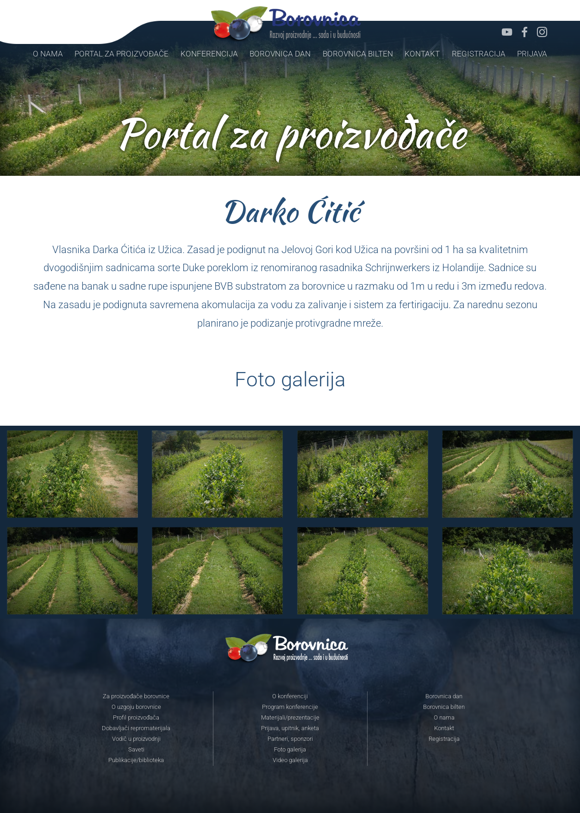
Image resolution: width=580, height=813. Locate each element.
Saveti (136, 749)
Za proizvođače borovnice (136, 696)
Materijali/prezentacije (290, 717)
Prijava (532, 53)
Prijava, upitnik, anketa (290, 728)
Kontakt (422, 53)
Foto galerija (290, 749)
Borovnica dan (280, 53)
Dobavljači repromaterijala (136, 728)
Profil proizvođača (136, 717)
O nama (48, 53)
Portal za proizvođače (121, 53)
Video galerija (290, 760)
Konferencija (209, 53)
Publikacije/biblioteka (136, 760)
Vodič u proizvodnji (136, 739)
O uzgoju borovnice (136, 707)
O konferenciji (290, 696)
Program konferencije (290, 707)
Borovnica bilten (358, 53)
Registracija (478, 53)
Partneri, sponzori (290, 739)
